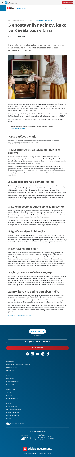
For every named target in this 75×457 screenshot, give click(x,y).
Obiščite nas (10, 370)
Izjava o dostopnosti (12, 415)
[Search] (65, 8)
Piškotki (8, 403)
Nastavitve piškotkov (15, 423)
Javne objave (10, 384)
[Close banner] (2, 2)
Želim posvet (37, 348)
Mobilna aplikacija (12, 398)
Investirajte (10, 361)
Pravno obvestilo (11, 406)
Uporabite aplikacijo (67, 2)
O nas (8, 375)
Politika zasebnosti (12, 412)
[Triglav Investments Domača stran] (16, 8)
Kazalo (8, 418)
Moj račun (9, 395)
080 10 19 (37, 331)
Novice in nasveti (11, 367)
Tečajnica (9, 392)
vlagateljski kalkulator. (18, 128)
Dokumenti (10, 378)
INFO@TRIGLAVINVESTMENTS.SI (37, 342)
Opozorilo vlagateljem (13, 409)
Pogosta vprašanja (12, 381)
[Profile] (71, 8)
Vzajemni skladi (11, 389)
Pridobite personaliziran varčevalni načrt (21, 315)
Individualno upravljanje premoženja (18, 364)
